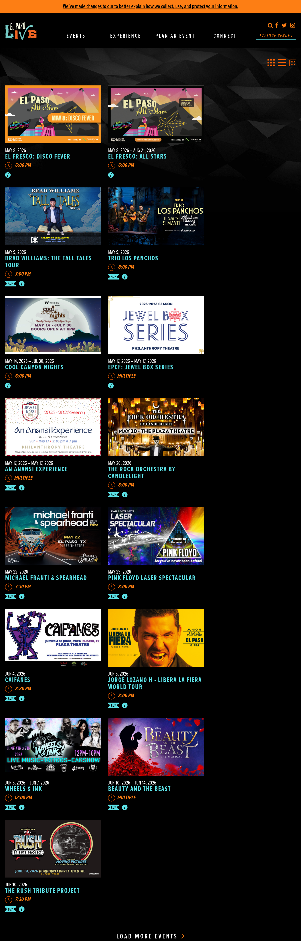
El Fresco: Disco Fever (37, 154)
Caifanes (117, 467)
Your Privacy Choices (166, 908)
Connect (225, 36)
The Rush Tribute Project (241, 573)
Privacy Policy (117, 908)
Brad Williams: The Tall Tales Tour (247, 158)
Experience (125, 36)
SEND (164, 836)
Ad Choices (187, 908)
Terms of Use (203, 908)
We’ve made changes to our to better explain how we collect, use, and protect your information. (150, 6)
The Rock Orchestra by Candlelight (138, 364)
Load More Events (150, 620)
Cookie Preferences (140, 908)
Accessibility (225, 749)
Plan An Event (175, 36)
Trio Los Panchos (30, 261)
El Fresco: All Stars (133, 154)
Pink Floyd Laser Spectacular (49, 467)
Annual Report (228, 882)
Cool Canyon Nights (133, 261)
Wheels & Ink (23, 573)
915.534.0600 (179, 880)
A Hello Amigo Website (227, 908)
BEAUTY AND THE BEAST (135, 573)
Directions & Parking (225, 727)
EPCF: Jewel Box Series (236, 261)
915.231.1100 (178, 895)
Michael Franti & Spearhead (245, 360)
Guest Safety (225, 771)
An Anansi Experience (36, 360)
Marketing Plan (228, 889)
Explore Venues (276, 36)
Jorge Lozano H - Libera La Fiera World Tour (242, 471)
